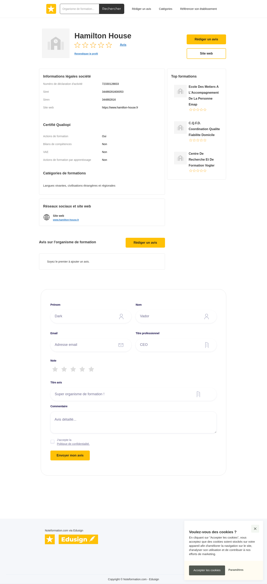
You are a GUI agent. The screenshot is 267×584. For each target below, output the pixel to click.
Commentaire (58, 406)
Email (53, 333)
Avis (123, 44)
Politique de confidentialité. (73, 443)
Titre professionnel (147, 333)
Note (53, 360)
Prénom (55, 304)
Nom (139, 304)
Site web (206, 53)
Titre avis (56, 382)
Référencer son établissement (198, 8)
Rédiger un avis (206, 39)
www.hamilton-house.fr (66, 219)
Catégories (165, 8)
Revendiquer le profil (86, 53)
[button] (255, 529)
